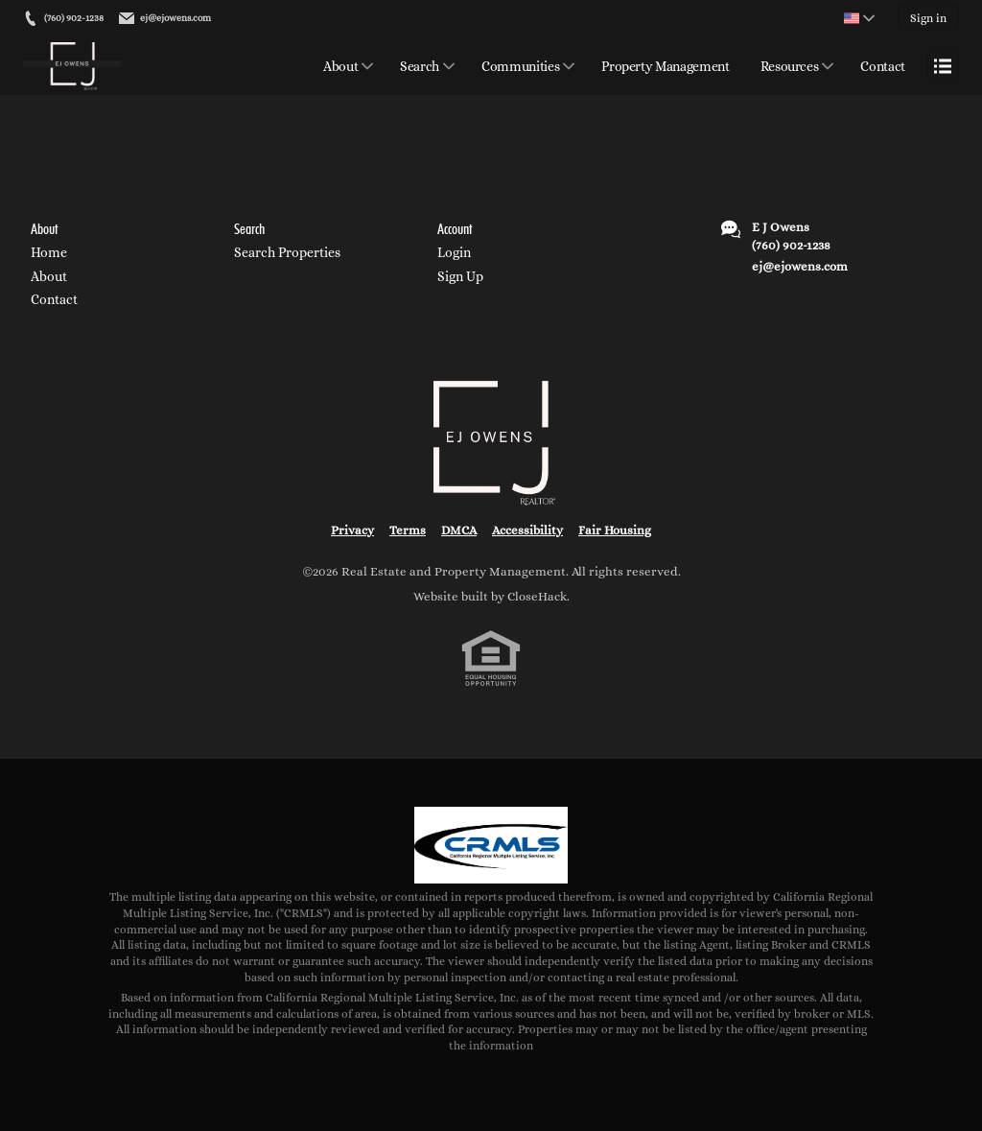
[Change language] (859, 18)
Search (419, 66)
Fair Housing (614, 530)
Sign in (928, 18)
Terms (407, 530)
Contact (882, 66)
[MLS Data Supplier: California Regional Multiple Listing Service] (491, 845)
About (340, 66)
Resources (789, 66)
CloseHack (537, 596)
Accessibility (527, 530)
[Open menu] (942, 66)
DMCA (459, 530)
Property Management (665, 66)
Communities (520, 66)
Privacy (352, 530)
